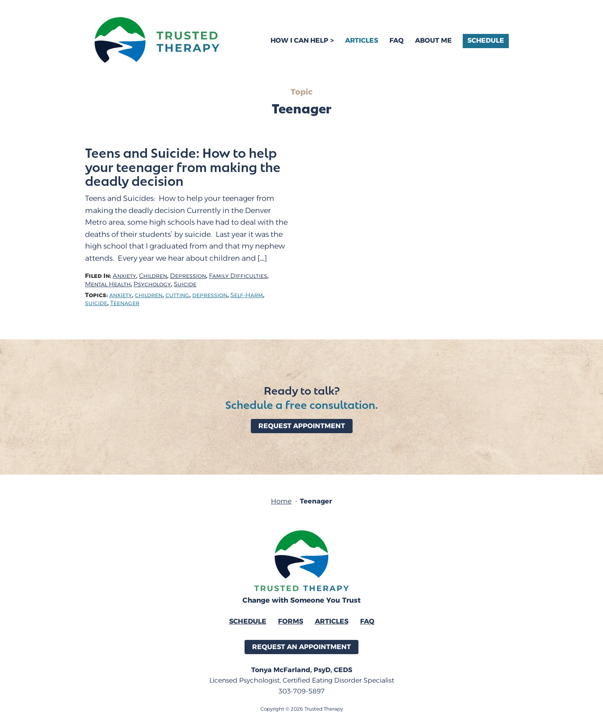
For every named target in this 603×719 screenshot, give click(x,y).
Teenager (124, 303)
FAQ (396, 40)
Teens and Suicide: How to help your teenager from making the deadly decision (183, 166)
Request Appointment (301, 426)
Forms (290, 621)
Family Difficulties (238, 276)
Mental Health (108, 284)
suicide (96, 303)
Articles (361, 40)
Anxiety (124, 276)
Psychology (152, 284)
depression (209, 295)
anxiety (120, 295)
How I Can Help (299, 40)
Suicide (185, 284)
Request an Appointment (301, 647)
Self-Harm (246, 295)
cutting (177, 295)
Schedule (485, 40)
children (148, 295)
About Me (433, 40)
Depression (188, 276)
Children (153, 276)
